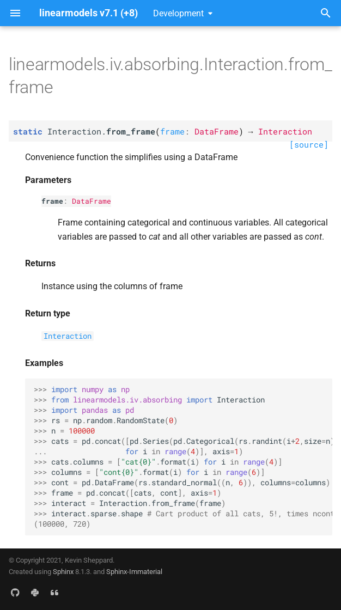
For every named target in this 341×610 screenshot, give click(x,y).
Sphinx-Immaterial (134, 572)
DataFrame (91, 201)
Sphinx (63, 572)
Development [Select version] (178, 13)
